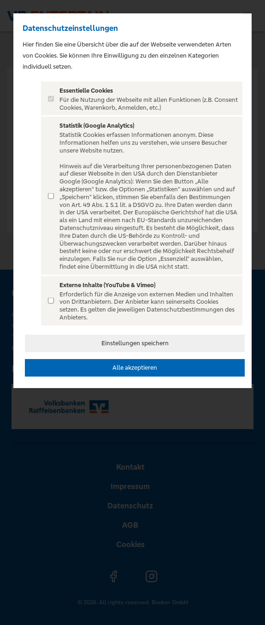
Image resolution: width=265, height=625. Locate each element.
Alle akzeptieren (134, 367)
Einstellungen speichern (135, 343)
